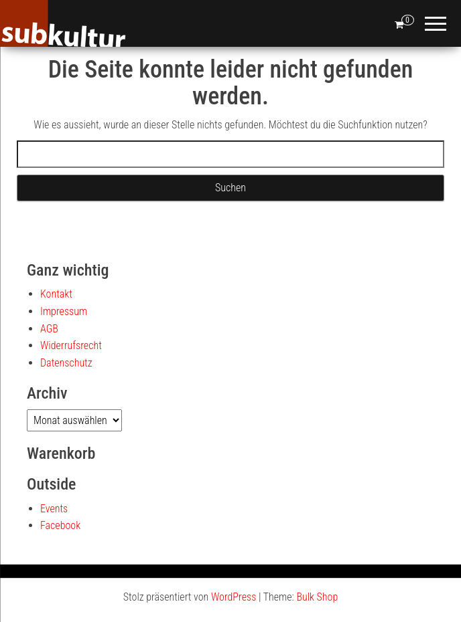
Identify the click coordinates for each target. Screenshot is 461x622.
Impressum (63, 311)
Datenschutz (66, 362)
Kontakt (56, 294)
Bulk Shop (317, 597)
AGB (49, 328)
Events (54, 508)
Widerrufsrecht (71, 345)
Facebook (60, 525)
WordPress (233, 597)
